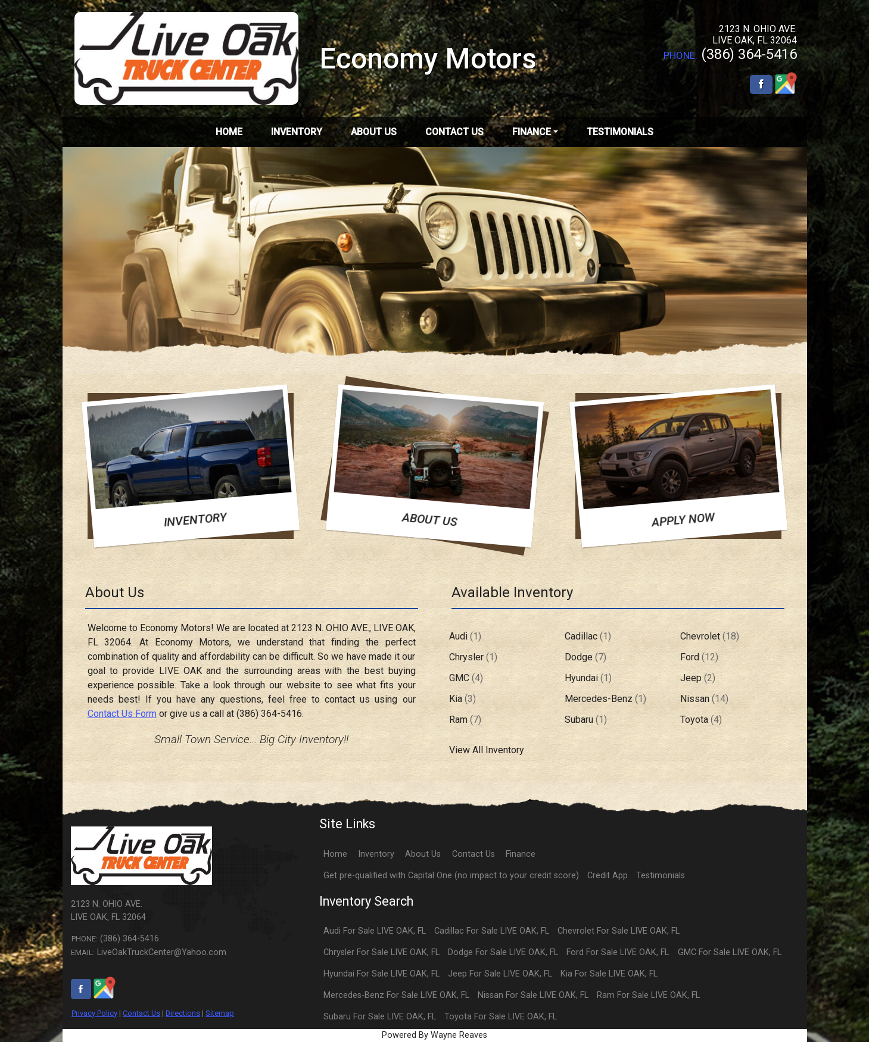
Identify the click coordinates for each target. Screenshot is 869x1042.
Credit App (607, 876)
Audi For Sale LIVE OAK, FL (374, 931)
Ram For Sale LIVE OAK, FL (648, 995)
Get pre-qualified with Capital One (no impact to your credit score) (451, 876)
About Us (423, 854)
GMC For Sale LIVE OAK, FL (729, 952)
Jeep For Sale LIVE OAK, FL (500, 974)
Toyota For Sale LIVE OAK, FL (500, 1017)
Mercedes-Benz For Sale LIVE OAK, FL (396, 995)
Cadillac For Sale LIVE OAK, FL (491, 931)
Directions (183, 1013)
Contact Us (141, 1013)
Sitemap (219, 1013)
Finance (520, 854)
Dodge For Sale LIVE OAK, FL (503, 952)
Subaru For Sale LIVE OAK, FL (379, 1017)
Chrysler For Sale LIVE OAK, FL (381, 952)
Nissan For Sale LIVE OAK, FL (533, 995)
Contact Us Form (122, 713)
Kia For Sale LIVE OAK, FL (609, 974)
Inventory (376, 854)
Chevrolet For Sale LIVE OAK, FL (618, 931)
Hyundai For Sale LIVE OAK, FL (381, 974)
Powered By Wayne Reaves (434, 1035)
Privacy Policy (94, 1013)
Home (335, 854)
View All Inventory (486, 750)
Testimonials (660, 876)
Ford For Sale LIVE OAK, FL (617, 952)
